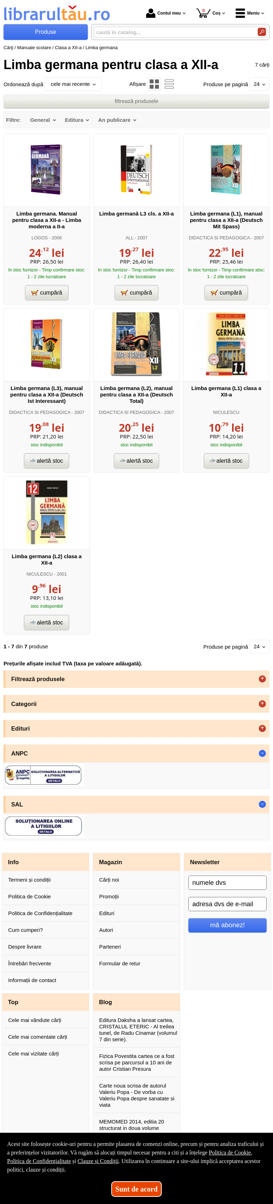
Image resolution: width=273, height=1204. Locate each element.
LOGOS (40, 237)
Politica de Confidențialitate (40, 913)
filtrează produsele (137, 101)
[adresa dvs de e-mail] (227, 904)
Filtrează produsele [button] (38, 679)
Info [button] (13, 862)
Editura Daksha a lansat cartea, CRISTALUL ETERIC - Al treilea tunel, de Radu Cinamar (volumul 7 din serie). (138, 1029)
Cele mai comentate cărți (37, 1037)
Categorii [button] (24, 704)
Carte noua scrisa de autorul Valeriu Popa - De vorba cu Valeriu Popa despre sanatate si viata (137, 1095)
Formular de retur (119, 963)
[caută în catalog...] (173, 32)
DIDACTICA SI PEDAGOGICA (219, 237)
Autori (106, 930)
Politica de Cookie (29, 896)
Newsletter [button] (205, 862)
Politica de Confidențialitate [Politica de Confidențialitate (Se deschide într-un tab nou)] (39, 1161)
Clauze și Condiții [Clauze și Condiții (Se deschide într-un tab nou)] (98, 1161)
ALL (129, 237)
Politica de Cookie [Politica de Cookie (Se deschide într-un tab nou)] (230, 1152)
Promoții (109, 896)
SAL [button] (17, 804)
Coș (208, 13)
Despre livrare (24, 947)
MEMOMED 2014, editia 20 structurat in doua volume (131, 1125)
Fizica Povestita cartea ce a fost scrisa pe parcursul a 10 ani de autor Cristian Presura (137, 1062)
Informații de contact (32, 980)
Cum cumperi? (25, 930)
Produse (46, 32)
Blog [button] (105, 1002)
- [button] (262, 753)
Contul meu (163, 13)
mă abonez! (227, 925)
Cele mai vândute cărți (34, 1020)
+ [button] (262, 679)
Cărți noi (109, 880)
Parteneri (110, 947)
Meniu (247, 13)
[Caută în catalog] (262, 32)
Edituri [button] (20, 728)
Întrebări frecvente (29, 963)
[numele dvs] (227, 883)
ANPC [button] (19, 753)
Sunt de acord (137, 1189)
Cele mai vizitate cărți (33, 1053)
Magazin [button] (110, 862)
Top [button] (13, 1002)
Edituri (106, 913)
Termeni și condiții (29, 880)
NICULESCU (226, 412)
